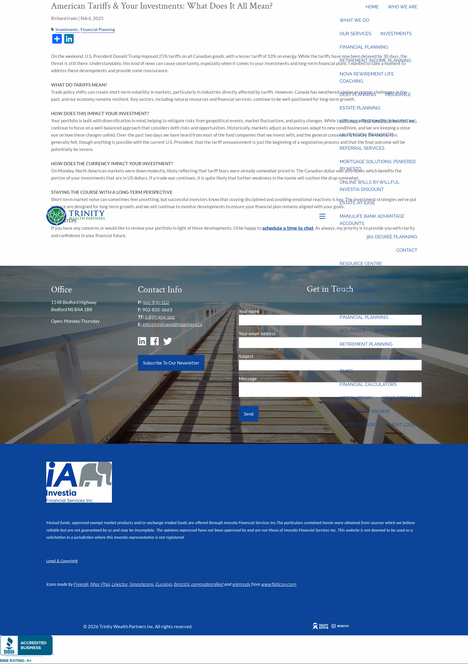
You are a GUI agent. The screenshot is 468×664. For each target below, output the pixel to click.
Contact (406, 250)
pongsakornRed (207, 584)
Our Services (355, 33)
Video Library (356, 398)
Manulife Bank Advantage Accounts (372, 220)
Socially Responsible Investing (378, 121)
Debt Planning (358, 94)
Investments (396, 33)
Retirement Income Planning (375, 60)
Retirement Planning (366, 344)
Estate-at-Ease (357, 203)
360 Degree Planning (391, 237)
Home (372, 7)
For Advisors (361, 424)
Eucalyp (164, 584)
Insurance (398, 94)
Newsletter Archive (365, 411)
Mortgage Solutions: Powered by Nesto (378, 165)
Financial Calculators (368, 384)
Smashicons (142, 584)
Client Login (401, 424)
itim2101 (182, 584)
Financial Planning (364, 47)
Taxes (346, 371)
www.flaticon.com (278, 584)
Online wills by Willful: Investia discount (370, 186)
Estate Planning (360, 108)
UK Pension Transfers (367, 135)
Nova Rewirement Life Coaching (367, 77)
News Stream (398, 398)
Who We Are (402, 7)
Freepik (81, 584)
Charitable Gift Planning (371, 277)
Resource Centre (361, 263)
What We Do (354, 20)
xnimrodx (241, 584)
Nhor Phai (100, 584)
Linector (120, 584)
